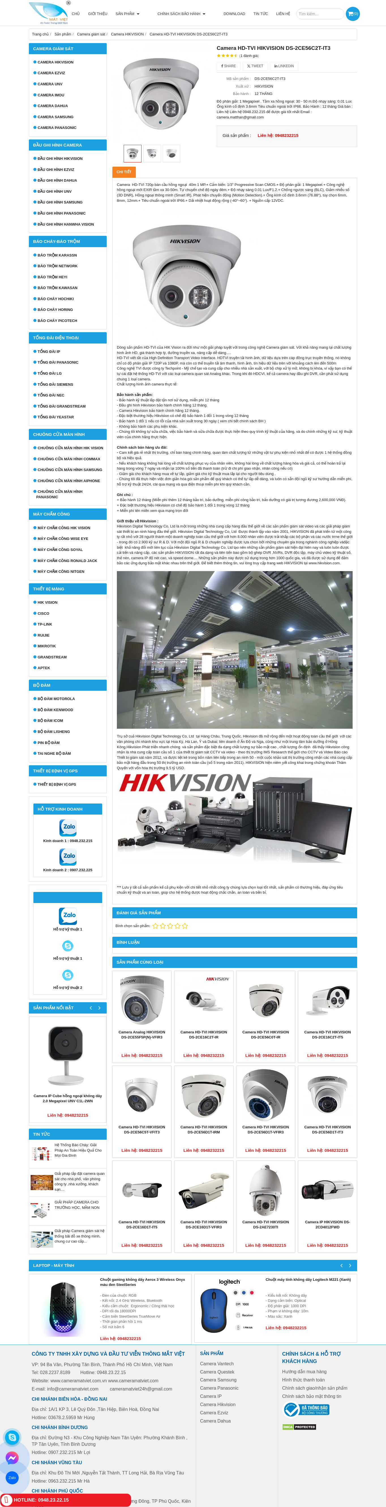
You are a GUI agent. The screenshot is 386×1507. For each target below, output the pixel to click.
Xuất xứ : (243, 86)
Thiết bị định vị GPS (57, 784)
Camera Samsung (56, 117)
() (355, 13)
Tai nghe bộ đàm (54, 753)
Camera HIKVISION (56, 62)
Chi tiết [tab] (124, 172)
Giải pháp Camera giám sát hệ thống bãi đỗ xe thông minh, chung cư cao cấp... (79, 1236)
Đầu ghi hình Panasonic (62, 213)
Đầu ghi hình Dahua (57, 180)
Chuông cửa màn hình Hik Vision (70, 448)
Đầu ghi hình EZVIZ (56, 170)
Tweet (255, 66)
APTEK (44, 668)
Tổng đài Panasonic (58, 362)
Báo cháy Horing (55, 310)
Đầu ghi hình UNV (55, 191)
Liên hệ (283, 14)
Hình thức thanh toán (303, 1379)
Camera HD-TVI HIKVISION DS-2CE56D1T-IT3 (327, 1130)
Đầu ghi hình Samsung (60, 202)
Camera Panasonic (57, 128)
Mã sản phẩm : (238, 79)
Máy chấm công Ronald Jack (67, 561)
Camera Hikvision (217, 1404)
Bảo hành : (242, 94)
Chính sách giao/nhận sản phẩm (315, 1388)
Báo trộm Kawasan (58, 288)
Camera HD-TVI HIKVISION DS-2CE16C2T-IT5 (327, 1035)
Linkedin (284, 66)
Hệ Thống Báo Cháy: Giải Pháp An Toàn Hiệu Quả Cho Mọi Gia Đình (78, 1150)
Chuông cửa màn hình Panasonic (59, 494)
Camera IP (211, 1396)
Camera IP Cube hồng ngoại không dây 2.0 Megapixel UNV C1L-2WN (68, 1098)
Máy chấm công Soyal (60, 550)
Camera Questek (217, 1372)
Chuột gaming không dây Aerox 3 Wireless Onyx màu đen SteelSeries (142, 1282)
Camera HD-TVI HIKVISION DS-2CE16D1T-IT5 (142, 1225)
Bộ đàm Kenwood (55, 710)
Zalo (12, 1478)
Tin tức (260, 14)
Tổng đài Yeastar (56, 417)
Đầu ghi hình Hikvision (60, 158)
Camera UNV (50, 84)
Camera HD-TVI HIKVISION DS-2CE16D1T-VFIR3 (204, 1225)
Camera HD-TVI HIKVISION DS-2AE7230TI (266, 1225)
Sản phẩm (147, 14)
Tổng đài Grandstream (62, 406)
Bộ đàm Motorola (56, 699)
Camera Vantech (217, 1363)
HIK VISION (47, 602)
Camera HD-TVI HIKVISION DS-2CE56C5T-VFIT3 (142, 1130)
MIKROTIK (47, 646)
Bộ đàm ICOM (50, 720)
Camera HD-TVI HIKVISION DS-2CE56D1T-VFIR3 (266, 1130)
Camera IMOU (51, 95)
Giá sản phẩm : (237, 135)
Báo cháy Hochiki (56, 299)
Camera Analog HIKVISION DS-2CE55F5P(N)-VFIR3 (142, 1035)
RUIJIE (44, 635)
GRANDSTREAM (52, 657)
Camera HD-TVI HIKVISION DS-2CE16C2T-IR (204, 1035)
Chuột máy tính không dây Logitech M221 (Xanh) (308, 1279)
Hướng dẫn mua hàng (304, 1371)
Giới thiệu (117, 14)
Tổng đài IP (49, 351)
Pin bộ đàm (49, 743)
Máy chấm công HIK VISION (64, 528)
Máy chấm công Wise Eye (63, 539)
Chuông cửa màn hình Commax (69, 459)
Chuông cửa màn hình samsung (70, 470)
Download (234, 14)
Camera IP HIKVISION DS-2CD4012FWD (327, 1225)
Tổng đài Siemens (55, 384)
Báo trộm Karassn (57, 255)
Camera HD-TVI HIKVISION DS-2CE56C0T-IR (266, 1035)
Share (228, 66)
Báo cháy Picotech (57, 321)
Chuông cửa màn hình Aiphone (69, 481)
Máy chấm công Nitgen (61, 571)
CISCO (43, 613)
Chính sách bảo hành (191, 14)
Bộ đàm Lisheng (54, 732)
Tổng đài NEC (51, 395)
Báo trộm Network (58, 266)
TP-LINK (45, 624)
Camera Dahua (53, 106)
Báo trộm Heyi (52, 277)
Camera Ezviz (51, 73)
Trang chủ (89, 14)
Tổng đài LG (50, 373)
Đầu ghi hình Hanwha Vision (66, 224)
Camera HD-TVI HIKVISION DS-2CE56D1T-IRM (204, 1130)
